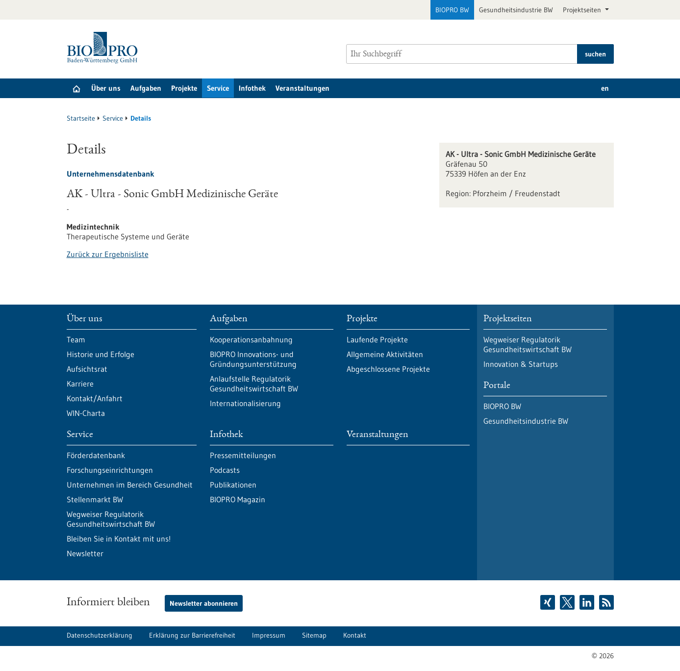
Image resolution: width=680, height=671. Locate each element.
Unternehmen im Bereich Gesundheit (130, 485)
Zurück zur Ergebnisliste (108, 254)
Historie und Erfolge (100, 354)
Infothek (252, 88)
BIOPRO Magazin (237, 499)
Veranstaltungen (302, 88)
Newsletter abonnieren (204, 603)
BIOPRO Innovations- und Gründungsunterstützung (253, 359)
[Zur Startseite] (105, 48)
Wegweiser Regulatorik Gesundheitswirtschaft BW (111, 519)
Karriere (80, 383)
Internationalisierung (245, 403)
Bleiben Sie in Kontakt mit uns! (119, 538)
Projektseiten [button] (583, 9)
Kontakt (354, 635)
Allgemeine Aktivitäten (385, 354)
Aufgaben (145, 88)
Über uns (106, 88)
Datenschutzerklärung (99, 635)
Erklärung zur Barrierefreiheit (192, 635)
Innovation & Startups (520, 364)
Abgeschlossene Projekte (388, 369)
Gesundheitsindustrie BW (516, 9)
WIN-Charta (86, 413)
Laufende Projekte (377, 339)
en (605, 88)
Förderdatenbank (96, 455)
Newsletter (85, 553)
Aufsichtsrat (87, 369)
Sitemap (314, 635)
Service (218, 88)
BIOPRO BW (452, 9)
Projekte (184, 88)
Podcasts (225, 470)
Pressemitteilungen (243, 455)
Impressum (268, 635)
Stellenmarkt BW (95, 499)
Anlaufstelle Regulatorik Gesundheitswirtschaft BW (254, 383)
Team (76, 339)
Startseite (81, 118)
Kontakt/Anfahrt (95, 398)
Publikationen (233, 485)
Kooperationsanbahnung (251, 339)
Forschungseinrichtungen (110, 470)
